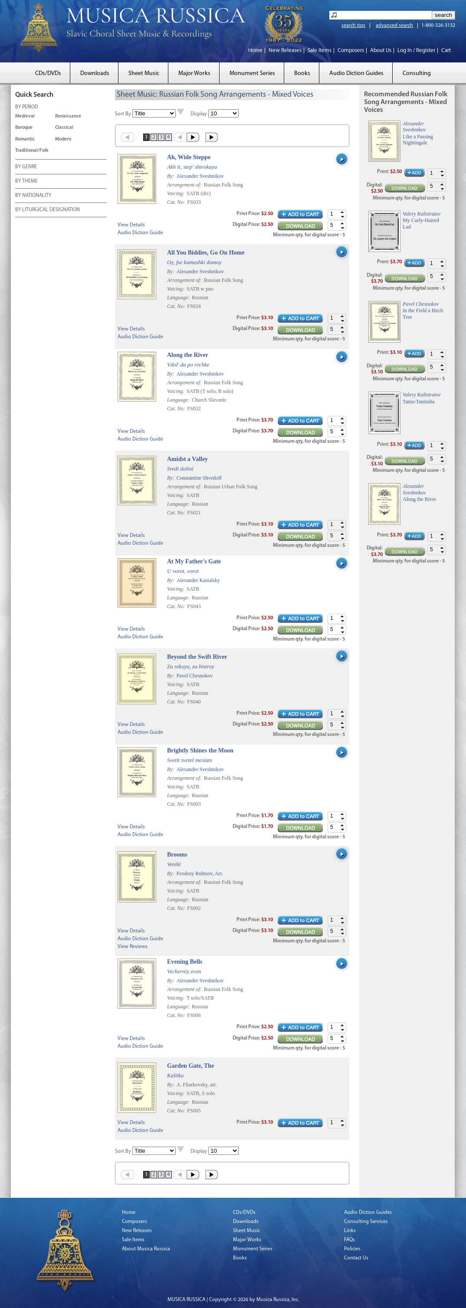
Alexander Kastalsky (198, 580)
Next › (194, 137)
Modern (63, 139)
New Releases (285, 50)
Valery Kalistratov (422, 214)
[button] (342, 212)
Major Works (194, 73)
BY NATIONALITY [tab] (33, 196)
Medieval (25, 116)
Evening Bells (184, 961)
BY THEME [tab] (26, 181)
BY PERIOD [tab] (26, 107)
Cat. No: (176, 202)
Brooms (177, 854)
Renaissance (68, 116)
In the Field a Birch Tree (423, 313)
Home (255, 50)
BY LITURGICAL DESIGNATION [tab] (47, 210)
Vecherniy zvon (184, 971)
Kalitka (175, 1075)
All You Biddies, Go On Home (205, 252)
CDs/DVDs (48, 73)
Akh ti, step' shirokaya (192, 167)
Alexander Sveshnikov (200, 176)
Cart (446, 50)
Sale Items (319, 50)
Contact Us (356, 1258)
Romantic (25, 139)
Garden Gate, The (190, 1066)
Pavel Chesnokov (195, 676)
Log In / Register (416, 50)
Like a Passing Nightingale (418, 140)
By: (171, 176)
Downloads (94, 73)
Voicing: (176, 193)
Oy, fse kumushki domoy (194, 262)
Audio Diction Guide (140, 232)
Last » (212, 137)
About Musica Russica (146, 1249)
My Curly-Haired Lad (421, 223)
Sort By (123, 114)
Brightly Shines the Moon (200, 750)
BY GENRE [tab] (26, 167)
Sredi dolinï (180, 468)
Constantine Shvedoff (199, 478)
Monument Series (252, 73)
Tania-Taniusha (419, 402)
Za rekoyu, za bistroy (190, 666)
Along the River (187, 355)
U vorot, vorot (183, 571)
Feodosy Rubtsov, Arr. (200, 873)
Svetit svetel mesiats (189, 760)
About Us (380, 50)
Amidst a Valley (187, 459)
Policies (352, 1249)
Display (198, 114)
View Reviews (133, 946)
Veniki (174, 864)
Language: (179, 297)
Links (350, 1230)
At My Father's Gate (194, 561)
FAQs (349, 1240)
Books (302, 73)
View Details (131, 225)
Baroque (24, 127)
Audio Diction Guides (356, 73)
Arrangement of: (185, 185)
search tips (353, 25)
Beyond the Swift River (197, 657)
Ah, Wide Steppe (188, 157)
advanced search (394, 25)
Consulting (417, 73)
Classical (64, 127)
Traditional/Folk (32, 150)
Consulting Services (366, 1221)
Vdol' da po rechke (188, 364)
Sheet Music (143, 73)
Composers (351, 50)
